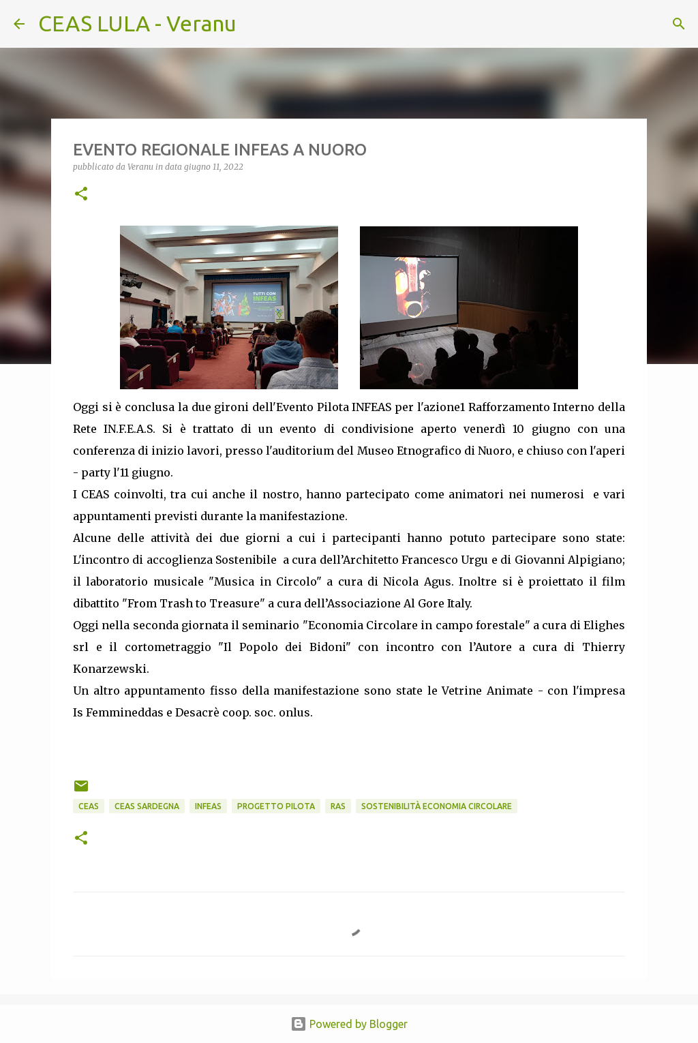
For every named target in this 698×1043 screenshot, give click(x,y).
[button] (81, 194)
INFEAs (208, 806)
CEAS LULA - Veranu (137, 23)
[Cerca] (255, 23)
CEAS (88, 806)
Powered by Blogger (349, 1024)
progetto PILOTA (276, 806)
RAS (338, 806)
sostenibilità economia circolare (436, 806)
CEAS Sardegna (147, 806)
